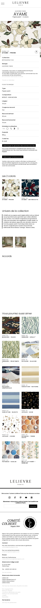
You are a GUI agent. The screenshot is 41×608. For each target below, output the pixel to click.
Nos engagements (7, 589)
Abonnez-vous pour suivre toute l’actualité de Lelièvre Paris (20, 502)
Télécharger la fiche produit (12, 157)
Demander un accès (17, 76)
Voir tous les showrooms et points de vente (14, 586)
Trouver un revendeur (8, 80)
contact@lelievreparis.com (10, 547)
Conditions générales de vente (11, 592)
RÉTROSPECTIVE (8, 60)
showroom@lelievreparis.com (11, 552)
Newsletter (5, 597)
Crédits (4, 595)
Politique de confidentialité (10, 594)
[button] (11, 189)
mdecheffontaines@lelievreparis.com (13, 559)
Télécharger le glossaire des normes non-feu (19, 146)
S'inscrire (33, 506)
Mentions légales (7, 590)
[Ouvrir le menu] (5, 3)
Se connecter (6, 76)
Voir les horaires (7, 572)
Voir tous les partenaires (9, 602)
